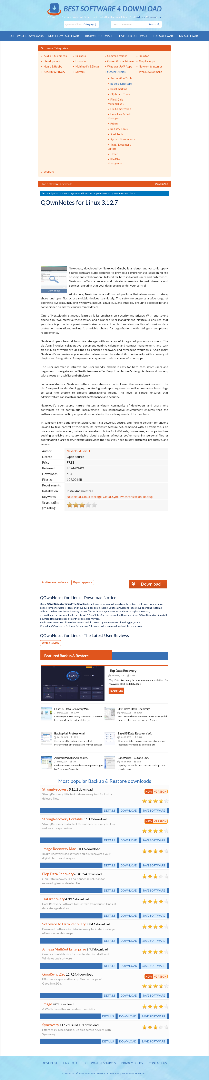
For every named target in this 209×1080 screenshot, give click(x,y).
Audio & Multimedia (56, 55)
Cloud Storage (92, 496)
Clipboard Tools (120, 94)
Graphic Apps (147, 61)
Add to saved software (55, 582)
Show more (161, 183)
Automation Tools (121, 78)
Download (144, 583)
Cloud (107, 496)
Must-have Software (63, 36)
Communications (117, 55)
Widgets (49, 171)
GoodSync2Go (53, 973)
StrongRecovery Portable (62, 818)
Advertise (48, 1062)
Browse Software (99, 36)
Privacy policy (133, 1062)
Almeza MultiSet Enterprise (64, 948)
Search (152, 24)
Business (81, 55)
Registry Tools (119, 128)
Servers (80, 71)
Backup (148, 496)
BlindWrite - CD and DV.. (133, 757)
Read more (116, 690)
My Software (191, 36)
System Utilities (116, 71)
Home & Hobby (53, 66)
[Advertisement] (71, 236)
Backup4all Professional (69, 732)
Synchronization (131, 496)
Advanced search (147, 17)
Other (114, 154)
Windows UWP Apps (119, 66)
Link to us (69, 1062)
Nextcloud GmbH (78, 451)
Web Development (150, 71)
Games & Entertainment (121, 61)
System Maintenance (122, 139)
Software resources (99, 1062)
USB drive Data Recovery (134, 708)
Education (81, 61)
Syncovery (50, 1024)
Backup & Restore (121, 83)
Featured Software (133, 36)
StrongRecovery (55, 788)
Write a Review (51, 642)
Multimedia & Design (88, 66)
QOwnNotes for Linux (123, 193)
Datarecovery (53, 898)
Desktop (144, 55)
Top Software (165, 36)
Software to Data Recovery (64, 923)
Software (64, 193)
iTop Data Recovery (58, 873)
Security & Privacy (54, 71)
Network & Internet (150, 66)
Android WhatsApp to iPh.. (71, 757)
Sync (115, 496)
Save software (153, 810)
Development (52, 61)
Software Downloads (25, 36)
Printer (114, 123)
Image (47, 1003)
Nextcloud (74, 496)
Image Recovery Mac (59, 848)
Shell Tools (116, 134)
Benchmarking (118, 88)
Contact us (159, 1062)
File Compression (120, 108)
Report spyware (83, 582)
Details (108, 810)
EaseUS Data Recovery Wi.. (71, 708)
